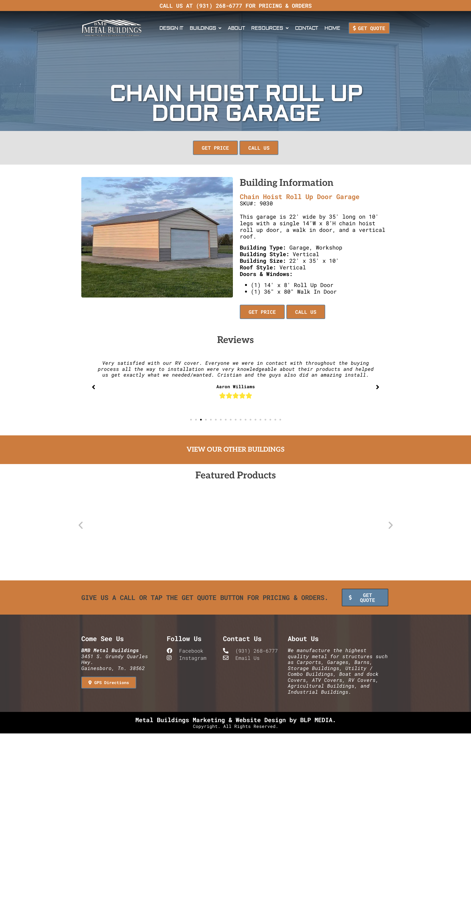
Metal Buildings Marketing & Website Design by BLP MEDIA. (235, 718)
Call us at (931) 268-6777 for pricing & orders (236, 5)
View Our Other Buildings (235, 450)
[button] (191, 419)
